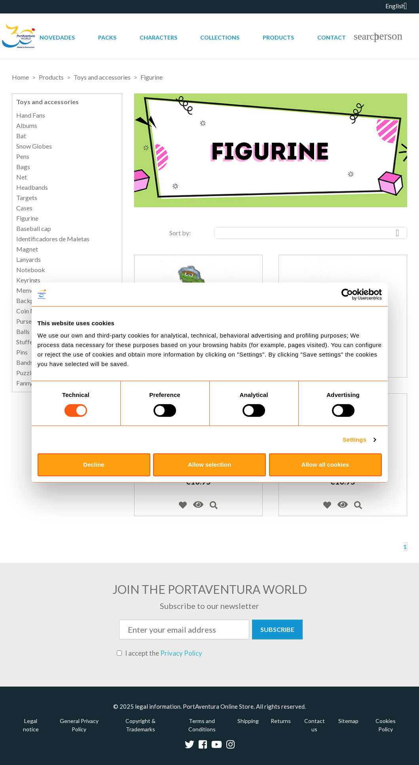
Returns (281, 720)
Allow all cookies (325, 464)
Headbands (32, 187)
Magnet (27, 249)
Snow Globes (34, 146)
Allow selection (209, 464)
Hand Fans (30, 115)
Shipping (248, 720)
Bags (23, 166)
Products (278, 37)
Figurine (27, 218)
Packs (107, 37)
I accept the (159, 653)
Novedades (57, 37)
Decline (93, 464)
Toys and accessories (47, 101)
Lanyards (28, 259)
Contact (331, 37)
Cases (24, 208)
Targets (26, 197)
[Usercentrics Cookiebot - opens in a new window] (347, 294)
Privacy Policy (181, 653)
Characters (158, 37)
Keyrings (28, 280)
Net (21, 177)
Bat (21, 135)
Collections (219, 37)
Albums (26, 125)
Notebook (30, 269)
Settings (354, 439)
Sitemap (348, 720)
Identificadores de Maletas (52, 238)
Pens (22, 156)
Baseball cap (33, 228)
